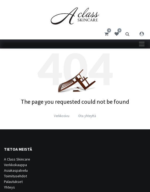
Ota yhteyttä (87, 116)
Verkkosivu (61, 116)
